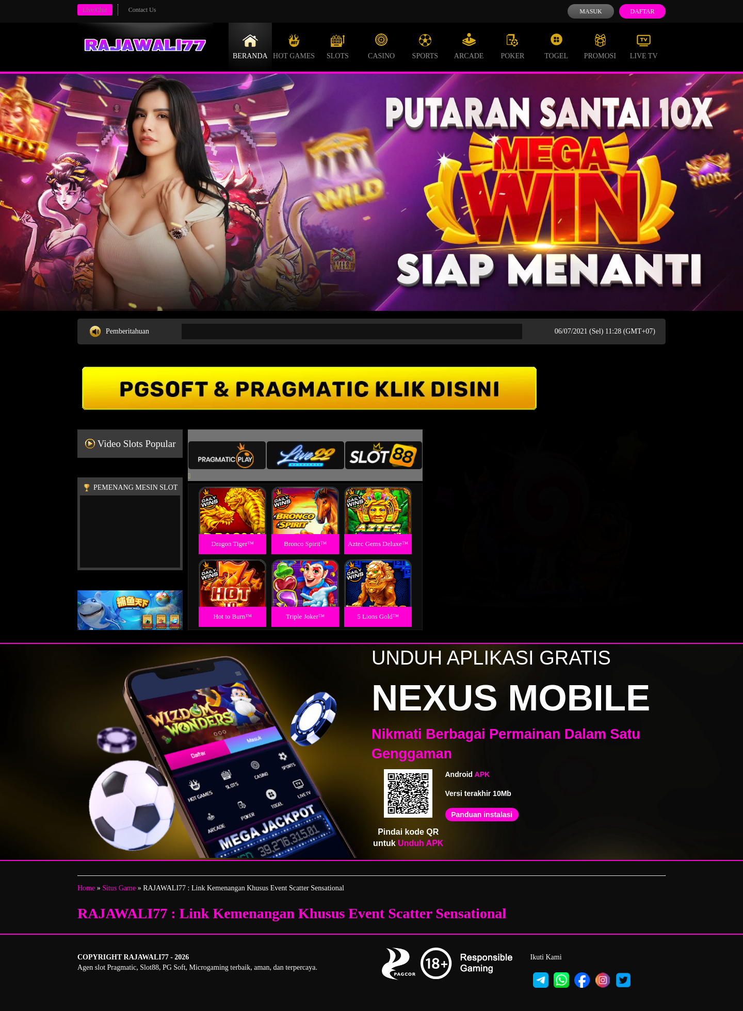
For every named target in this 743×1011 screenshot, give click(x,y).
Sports (425, 46)
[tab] (227, 455)
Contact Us (142, 9)
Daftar (642, 11)
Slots (338, 46)
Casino (381, 46)
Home (86, 888)
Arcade (469, 46)
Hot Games (294, 46)
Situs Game (119, 888)
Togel (556, 46)
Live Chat (95, 9)
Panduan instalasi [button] (481, 814)
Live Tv (644, 46)
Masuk (590, 11)
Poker (512, 46)
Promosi (600, 46)
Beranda (250, 46)
